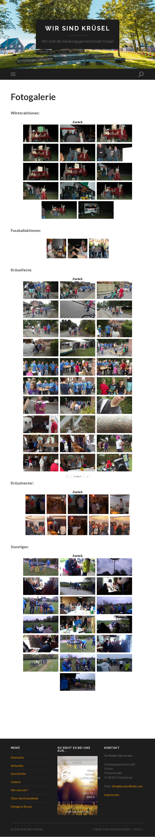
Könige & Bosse (21, 806)
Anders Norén (119, 829)
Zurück (78, 122)
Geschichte (18, 774)
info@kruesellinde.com (127, 786)
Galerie (16, 782)
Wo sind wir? (19, 790)
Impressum (111, 795)
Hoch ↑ (139, 829)
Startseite (17, 757)
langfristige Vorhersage (77, 811)
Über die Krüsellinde (24, 798)
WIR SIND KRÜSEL (77, 28)
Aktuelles (17, 765)
